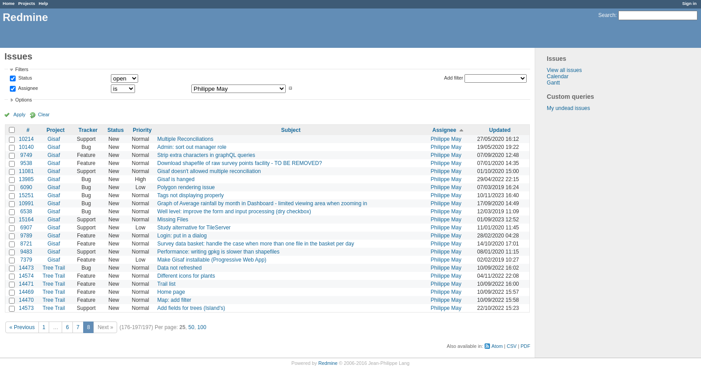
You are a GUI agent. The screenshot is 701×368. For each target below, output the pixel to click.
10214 (26, 139)
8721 (26, 244)
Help (43, 3)
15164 (26, 219)
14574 (26, 276)
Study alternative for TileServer (194, 227)
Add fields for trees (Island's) (191, 308)
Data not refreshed (179, 268)
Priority (142, 130)
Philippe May (446, 139)
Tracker (88, 130)
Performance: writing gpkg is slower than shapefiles (218, 252)
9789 (26, 236)
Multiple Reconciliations (185, 139)
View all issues (564, 70)
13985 (26, 179)
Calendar (558, 76)
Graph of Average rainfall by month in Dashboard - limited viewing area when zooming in (262, 203)
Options (23, 99)
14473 (26, 268)
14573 (26, 308)
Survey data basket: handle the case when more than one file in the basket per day (255, 244)
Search (606, 15)
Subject (290, 130)
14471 (26, 284)
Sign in (689, 3)
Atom (497, 346)
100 (201, 327)
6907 (26, 227)
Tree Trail (53, 268)
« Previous (22, 327)
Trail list (166, 284)
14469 (26, 292)
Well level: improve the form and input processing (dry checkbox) (234, 211)
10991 (26, 203)
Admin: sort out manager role (192, 147)
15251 (26, 195)
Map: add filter (174, 300)
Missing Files (172, 219)
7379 (26, 260)
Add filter (453, 77)
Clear (44, 114)
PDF (525, 346)
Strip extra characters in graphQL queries (206, 155)
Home (9, 3)
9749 (26, 155)
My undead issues (568, 108)
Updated (500, 130)
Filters (21, 69)
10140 (26, 147)
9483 (26, 252)
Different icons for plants (186, 276)
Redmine (328, 363)
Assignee (27, 88)
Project (55, 130)
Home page (171, 292)
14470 (26, 300)
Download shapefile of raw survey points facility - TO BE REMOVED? (239, 163)
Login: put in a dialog (182, 236)
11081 (26, 171)
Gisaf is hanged (175, 179)
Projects (26, 3)
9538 (26, 163)
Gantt (553, 83)
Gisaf (53, 139)
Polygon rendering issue (186, 187)
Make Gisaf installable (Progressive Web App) (211, 260)
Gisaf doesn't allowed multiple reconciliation (209, 171)
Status (24, 78)
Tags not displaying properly (190, 195)
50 (191, 327)
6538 (26, 211)
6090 (26, 187)
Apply (19, 114)
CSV (511, 346)
